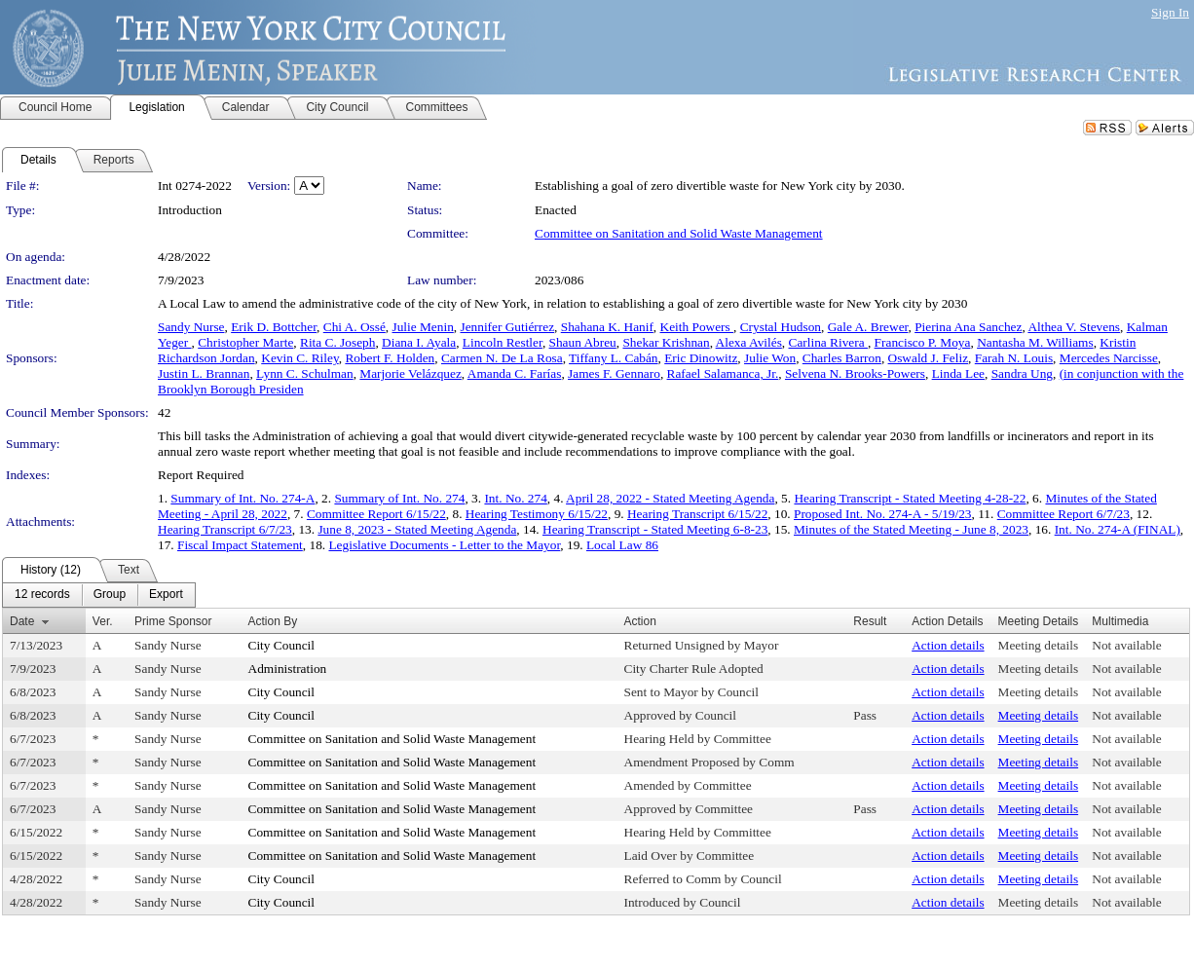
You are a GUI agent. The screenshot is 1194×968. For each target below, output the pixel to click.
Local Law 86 (622, 545)
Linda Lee (958, 373)
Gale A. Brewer (868, 326)
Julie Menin (423, 326)
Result (869, 621)
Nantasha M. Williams (1035, 342)
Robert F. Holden (389, 358)
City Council (282, 645)
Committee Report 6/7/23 (1063, 513)
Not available (1126, 645)
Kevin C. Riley (299, 358)
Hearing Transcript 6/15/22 (697, 513)
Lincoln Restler (502, 342)
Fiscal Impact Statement (240, 545)
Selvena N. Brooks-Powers (855, 373)
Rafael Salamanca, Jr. (723, 373)
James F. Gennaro (614, 373)
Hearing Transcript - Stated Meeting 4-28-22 (910, 498)
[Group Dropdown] (109, 595)
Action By (273, 621)
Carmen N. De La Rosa (502, 358)
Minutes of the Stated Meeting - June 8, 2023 (911, 529)
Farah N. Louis (1014, 358)
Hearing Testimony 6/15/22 (537, 513)
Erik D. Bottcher (274, 326)
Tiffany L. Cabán (613, 358)
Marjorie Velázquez (410, 373)
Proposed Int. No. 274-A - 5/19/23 (883, 513)
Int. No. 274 (515, 498)
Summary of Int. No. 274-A (242, 498)
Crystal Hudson (780, 326)
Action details (948, 645)
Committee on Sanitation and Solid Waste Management (679, 233)
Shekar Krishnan (665, 342)
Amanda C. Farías (514, 373)
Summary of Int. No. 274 (399, 498)
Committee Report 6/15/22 (376, 513)
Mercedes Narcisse (1109, 358)
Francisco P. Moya (923, 342)
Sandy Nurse (191, 326)
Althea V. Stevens (1073, 326)
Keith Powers (697, 326)
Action (640, 621)
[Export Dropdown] (166, 595)
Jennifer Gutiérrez (507, 326)
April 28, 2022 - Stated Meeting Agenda (670, 498)
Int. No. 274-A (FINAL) (1117, 529)
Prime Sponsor (172, 621)
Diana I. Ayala (419, 342)
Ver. (103, 621)
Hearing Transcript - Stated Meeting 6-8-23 (654, 529)
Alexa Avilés (749, 342)
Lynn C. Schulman (305, 373)
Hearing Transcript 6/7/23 (225, 529)
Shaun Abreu (582, 342)
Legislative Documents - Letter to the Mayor (444, 545)
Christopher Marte (245, 342)
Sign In (1170, 12)
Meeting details (1038, 645)
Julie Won (770, 358)
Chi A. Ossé (354, 326)
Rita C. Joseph (337, 342)
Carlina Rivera (828, 342)
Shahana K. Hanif (607, 326)
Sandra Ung (1022, 373)
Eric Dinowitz (700, 358)
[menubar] (99, 595)
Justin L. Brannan (203, 373)
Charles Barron (841, 358)
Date (22, 621)
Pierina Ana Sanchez (968, 326)
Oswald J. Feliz (928, 358)
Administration (287, 668)
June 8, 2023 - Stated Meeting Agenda (416, 529)
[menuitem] (42, 595)
